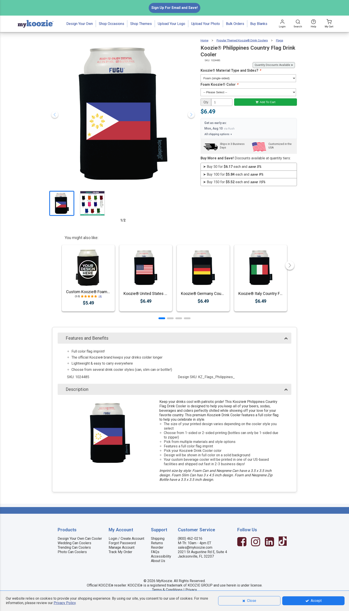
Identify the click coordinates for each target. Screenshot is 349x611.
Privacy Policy (65, 603)
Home (204, 40)
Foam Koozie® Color (219, 84)
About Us (158, 561)
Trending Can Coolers (74, 547)
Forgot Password (122, 543)
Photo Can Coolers (72, 552)
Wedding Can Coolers (74, 543)
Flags (279, 40)
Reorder (157, 547)
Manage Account (121, 547)
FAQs (155, 552)
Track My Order (120, 552)
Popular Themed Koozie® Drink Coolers (242, 40)
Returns (157, 543)
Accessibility (161, 556)
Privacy (191, 590)
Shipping (157, 538)
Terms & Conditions (167, 590)
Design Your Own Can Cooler (80, 538)
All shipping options (218, 134)
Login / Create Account (126, 538)
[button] (161, 318)
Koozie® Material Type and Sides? (231, 70)
